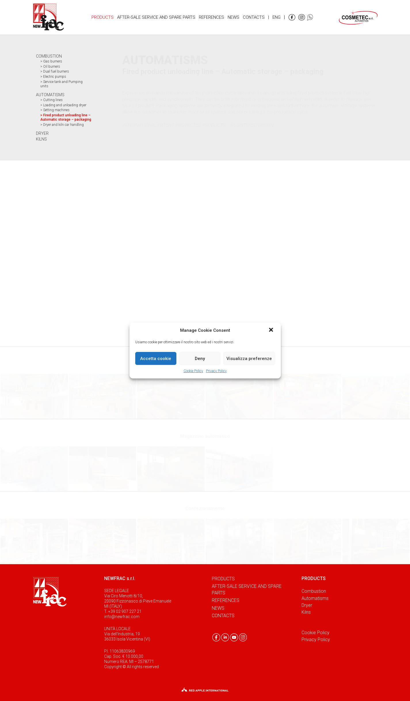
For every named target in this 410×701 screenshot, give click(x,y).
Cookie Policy (193, 371)
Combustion (314, 591)
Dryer (307, 605)
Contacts (223, 615)
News (218, 608)
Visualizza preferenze (249, 358)
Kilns (306, 612)
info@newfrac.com (122, 616)
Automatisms (315, 598)
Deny (200, 358)
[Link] (48, 17)
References (225, 600)
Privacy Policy (216, 371)
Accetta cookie (155, 358)
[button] (271, 330)
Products (223, 578)
